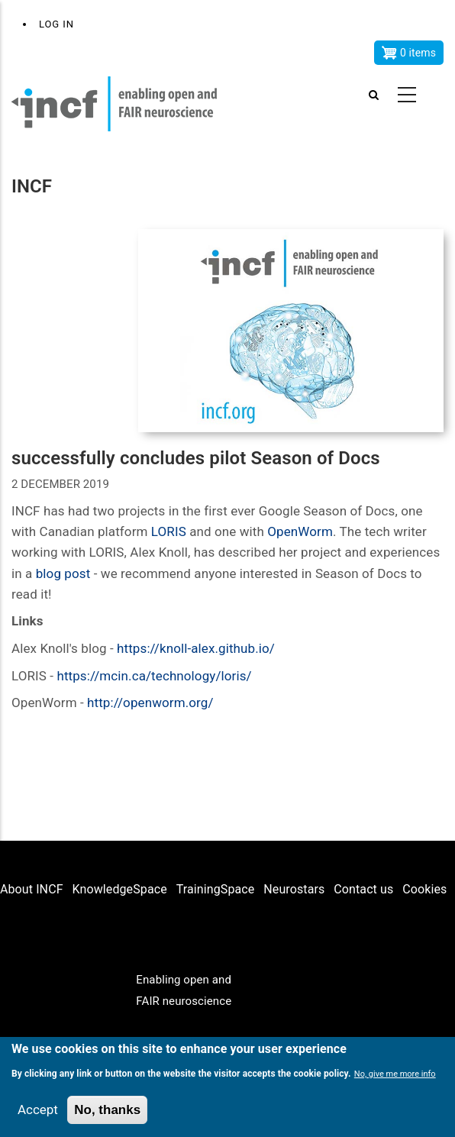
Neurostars (293, 889)
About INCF (31, 889)
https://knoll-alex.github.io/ (196, 648)
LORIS (168, 531)
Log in (56, 24)
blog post (63, 573)
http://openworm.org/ (150, 702)
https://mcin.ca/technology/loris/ (153, 675)
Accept (38, 1109)
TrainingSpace (215, 889)
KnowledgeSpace (120, 889)
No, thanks (107, 1110)
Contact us (363, 889)
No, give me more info (395, 1074)
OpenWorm (300, 531)
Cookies (424, 889)
